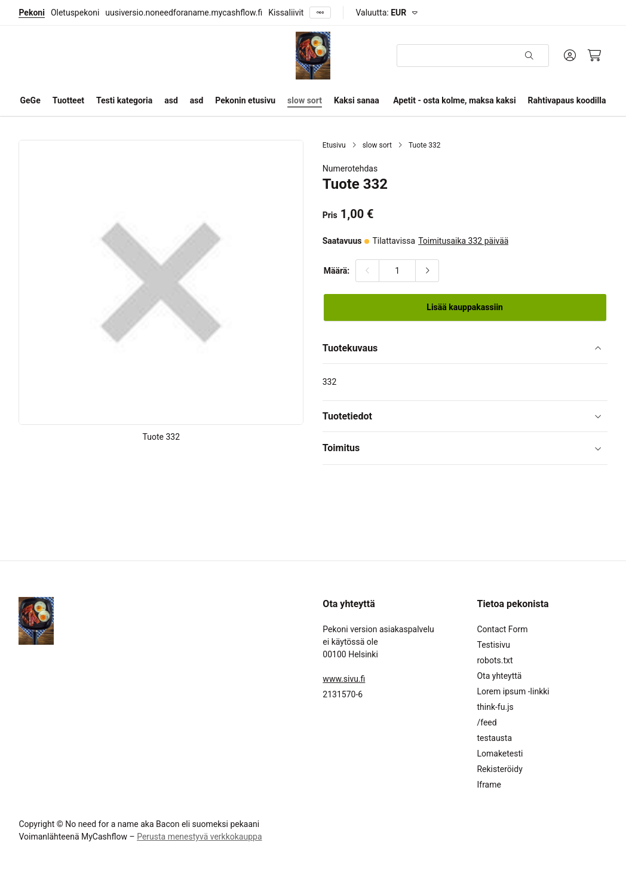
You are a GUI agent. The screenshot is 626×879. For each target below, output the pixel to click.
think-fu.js (495, 707)
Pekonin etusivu (245, 100)
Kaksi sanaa (356, 100)
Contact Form (502, 629)
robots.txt (495, 660)
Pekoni (31, 12)
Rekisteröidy (499, 769)
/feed (486, 722)
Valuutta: (380, 12)
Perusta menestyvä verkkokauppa (199, 836)
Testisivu (493, 645)
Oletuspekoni (75, 12)
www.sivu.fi (344, 679)
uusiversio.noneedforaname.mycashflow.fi (183, 12)
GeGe (30, 100)
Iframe (489, 784)
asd (171, 100)
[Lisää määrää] (427, 270)
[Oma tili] (570, 55)
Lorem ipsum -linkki (513, 691)
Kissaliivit (285, 12)
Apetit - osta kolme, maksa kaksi (454, 100)
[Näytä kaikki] (320, 13)
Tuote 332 (425, 145)
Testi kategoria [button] (124, 100)
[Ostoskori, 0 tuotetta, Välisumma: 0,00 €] (594, 55)
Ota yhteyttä (499, 676)
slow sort (377, 145)
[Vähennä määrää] (367, 270)
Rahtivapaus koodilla (567, 100)
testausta (494, 738)
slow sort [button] (304, 100)
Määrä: (337, 270)
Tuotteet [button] (68, 100)
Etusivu (334, 145)
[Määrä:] (397, 270)
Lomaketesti (500, 753)
